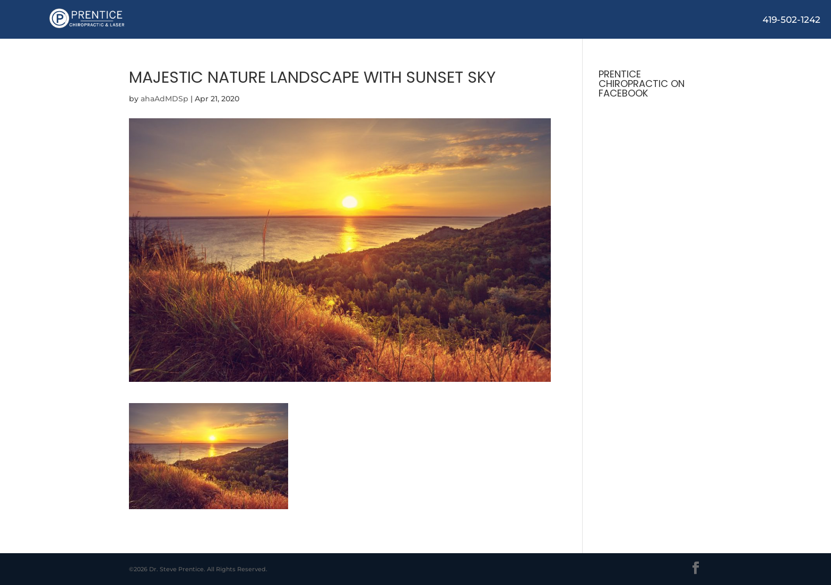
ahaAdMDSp (164, 98)
